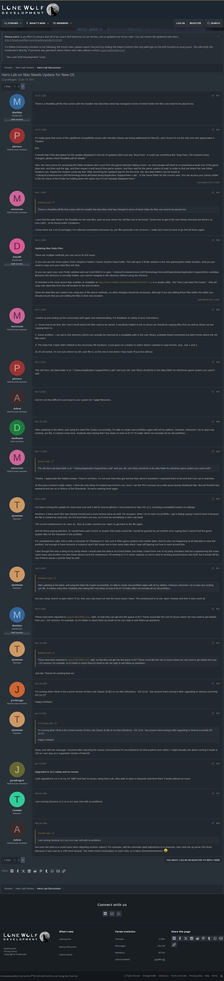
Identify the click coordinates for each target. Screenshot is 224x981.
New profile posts (71, 941)
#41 (216, 97)
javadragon (12, 81)
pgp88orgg (157, 959)
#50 (216, 500)
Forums (13, 23)
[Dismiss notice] (216, 38)
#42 (216, 131)
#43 (216, 194)
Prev (9, 88)
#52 (216, 610)
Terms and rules (176, 975)
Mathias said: (46, 204)
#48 (216, 423)
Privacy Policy (14, 949)
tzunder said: (46, 835)
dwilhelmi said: (47, 580)
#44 (216, 241)
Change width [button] (146, 975)
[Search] (213, 23)
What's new (37, 23)
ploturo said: (46, 463)
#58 (216, 824)
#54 (216, 685)
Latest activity (69, 948)
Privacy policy (192, 975)
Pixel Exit (76, 976)
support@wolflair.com (114, 51)
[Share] (211, 97)
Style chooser (129, 975)
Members (62, 23)
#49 (216, 453)
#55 (216, 714)
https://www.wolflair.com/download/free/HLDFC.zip (127, 283)
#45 (216, 311)
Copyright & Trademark (20, 953)
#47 (216, 393)
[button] (21, 23)
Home (211, 975)
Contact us (160, 975)
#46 (216, 363)
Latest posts (68, 935)
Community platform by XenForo (32, 976)
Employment (14, 946)
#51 (216, 569)
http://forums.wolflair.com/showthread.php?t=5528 (34, 41)
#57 (216, 794)
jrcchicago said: (47, 725)
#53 (216, 644)
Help (204, 975)
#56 (216, 765)
